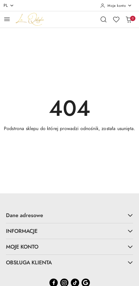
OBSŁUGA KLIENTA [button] (69, 262)
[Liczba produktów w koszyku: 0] (128, 19)
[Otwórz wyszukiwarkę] (103, 19)
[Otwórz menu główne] (7, 19)
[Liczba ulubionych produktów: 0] (116, 19)
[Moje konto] (116, 6)
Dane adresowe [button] (69, 215)
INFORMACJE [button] (69, 231)
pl (9, 5)
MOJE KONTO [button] (69, 246)
